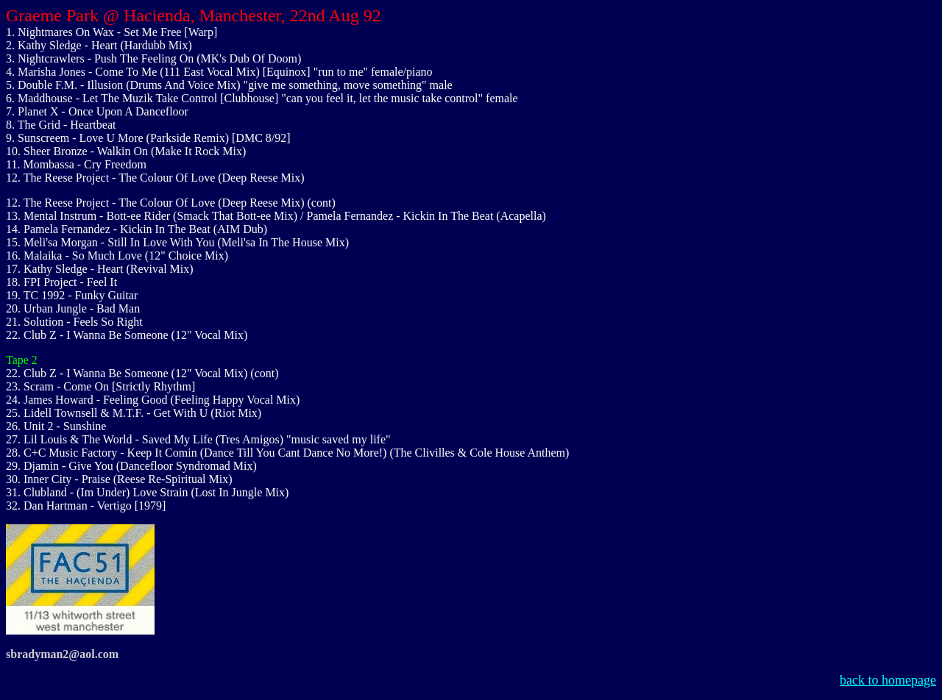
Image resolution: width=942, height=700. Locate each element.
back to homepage (888, 680)
